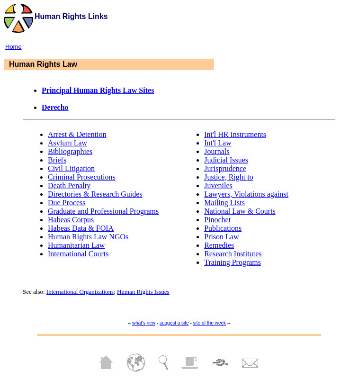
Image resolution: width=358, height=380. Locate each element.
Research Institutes (232, 254)
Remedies (219, 245)
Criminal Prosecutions (82, 177)
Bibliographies (70, 151)
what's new (143, 323)
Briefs (57, 160)
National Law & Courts (240, 211)
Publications (223, 228)
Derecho (55, 107)
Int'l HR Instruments (235, 134)
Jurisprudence (225, 168)
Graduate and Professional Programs (103, 211)
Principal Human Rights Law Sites (98, 90)
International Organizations (80, 291)
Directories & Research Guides (95, 194)
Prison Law (221, 237)
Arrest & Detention (77, 134)
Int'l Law (218, 143)
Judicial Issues (226, 160)
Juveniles (218, 185)
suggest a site (174, 323)
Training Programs (232, 262)
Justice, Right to (228, 177)
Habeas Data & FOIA (81, 228)
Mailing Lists (224, 203)
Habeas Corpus (71, 220)
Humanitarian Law (76, 245)
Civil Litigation (71, 168)
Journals (216, 151)
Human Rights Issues (143, 291)
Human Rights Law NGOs (88, 237)
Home (13, 46)
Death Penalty (69, 185)
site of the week (209, 323)
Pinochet (217, 220)
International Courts (78, 254)
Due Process (67, 203)
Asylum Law (67, 143)
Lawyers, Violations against (246, 194)
